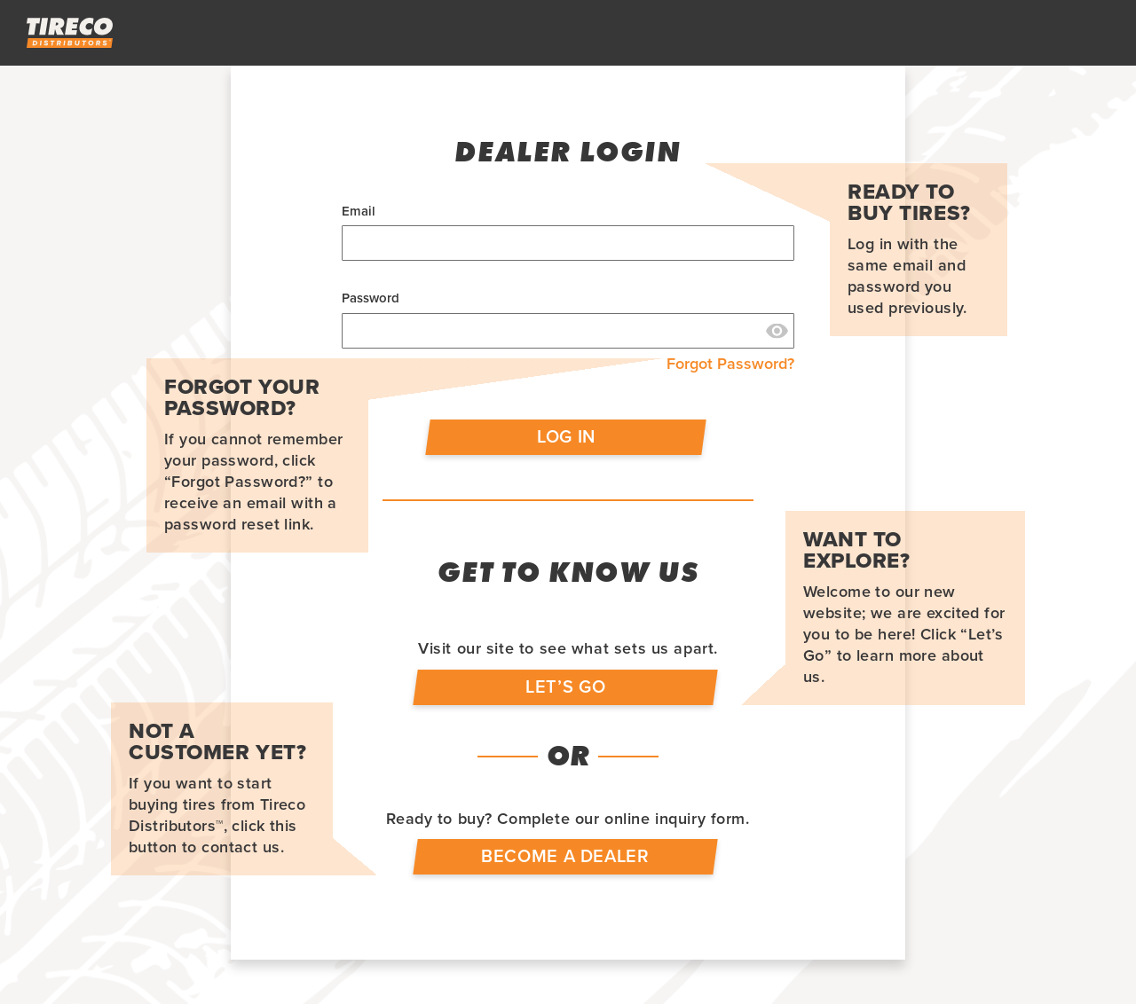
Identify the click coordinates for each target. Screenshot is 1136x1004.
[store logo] (70, 33)
